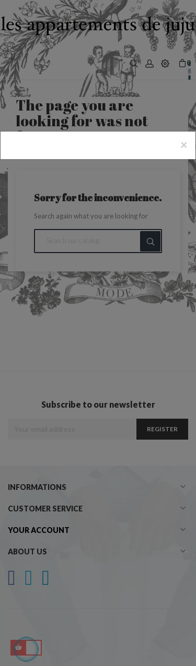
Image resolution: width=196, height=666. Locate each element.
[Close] (184, 144)
